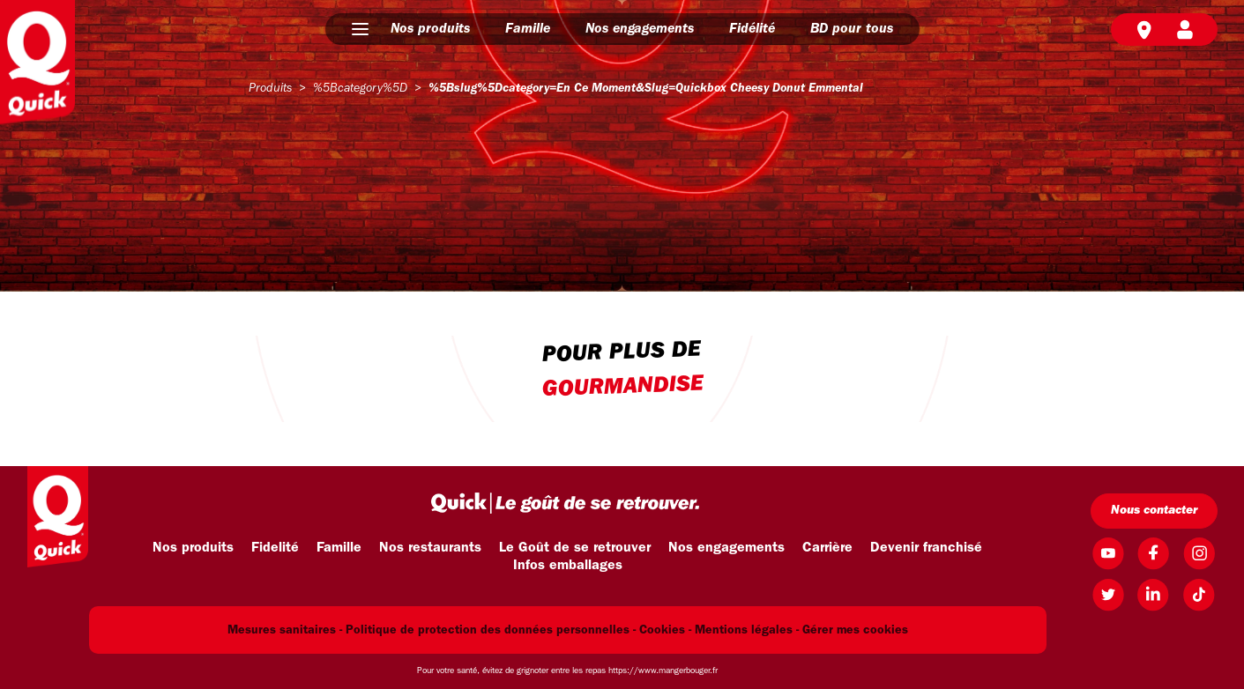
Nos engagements (639, 29)
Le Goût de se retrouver (575, 548)
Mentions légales (744, 630)
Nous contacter (1154, 510)
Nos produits (430, 29)
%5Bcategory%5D (360, 88)
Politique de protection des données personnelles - (491, 630)
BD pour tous (851, 29)
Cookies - (665, 630)
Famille (527, 29)
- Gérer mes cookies (852, 630)
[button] (360, 29)
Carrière (827, 548)
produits (270, 88)
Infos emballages (567, 566)
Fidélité (752, 29)
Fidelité (275, 548)
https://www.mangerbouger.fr (663, 671)
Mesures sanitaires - (284, 630)
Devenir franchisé (926, 548)
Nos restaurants (430, 548)
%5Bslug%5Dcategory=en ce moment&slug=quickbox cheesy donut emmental (645, 88)
